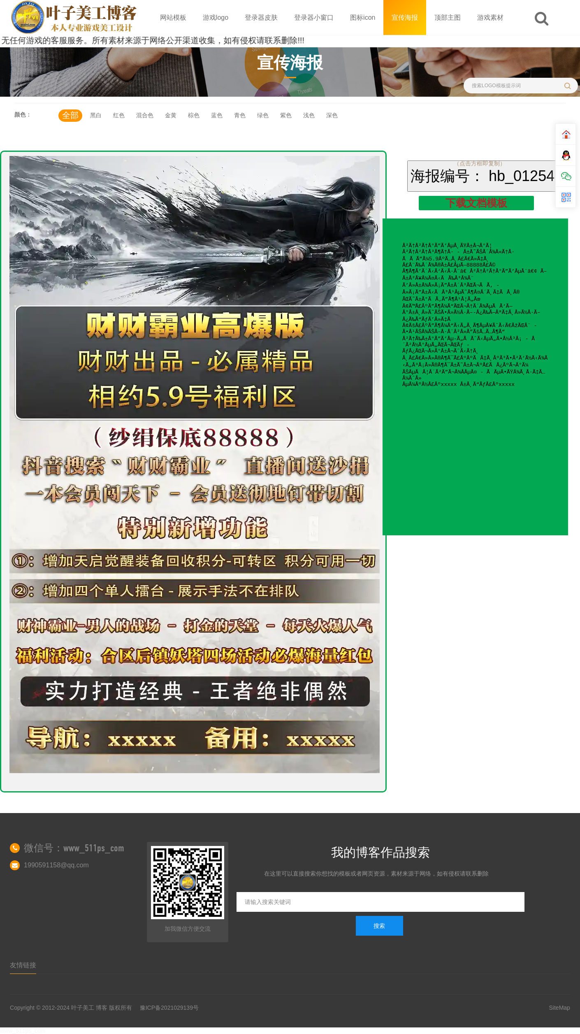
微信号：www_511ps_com (74, 848)
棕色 (194, 115)
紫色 (286, 115)
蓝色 (217, 115)
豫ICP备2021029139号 (169, 1007)
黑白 (96, 115)
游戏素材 (490, 17)
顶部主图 (447, 17)
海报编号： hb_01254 (482, 175)
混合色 (144, 115)
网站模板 (173, 17)
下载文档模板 (476, 203)
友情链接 (23, 965)
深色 (332, 115)
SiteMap (559, 1007)
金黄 (170, 115)
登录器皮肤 (261, 17)
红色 (119, 115)
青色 (240, 115)
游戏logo (215, 17)
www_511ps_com (23, 1030)
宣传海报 (405, 17)
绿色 (263, 115)
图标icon (362, 17)
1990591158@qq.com (56, 865)
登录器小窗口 (314, 17)
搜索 (379, 925)
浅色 (309, 115)
